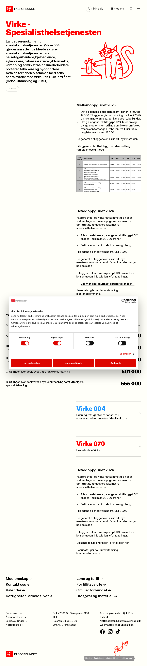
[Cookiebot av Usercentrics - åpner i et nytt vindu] (123, 301)
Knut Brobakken (123, 625)
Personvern (14, 613)
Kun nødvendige (31, 363)
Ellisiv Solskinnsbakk (128, 621)
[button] (96, 9)
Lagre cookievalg (73, 363)
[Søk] (131, 9)
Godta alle (115, 363)
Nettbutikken (14, 625)
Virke (12, 88)
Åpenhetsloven (16, 617)
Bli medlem (117, 8)
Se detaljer (125, 354)
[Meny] (138, 9)
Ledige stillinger (16, 621)
